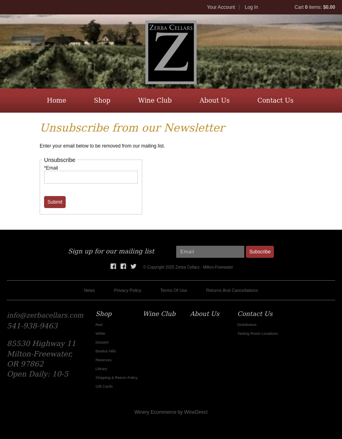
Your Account (221, 7)
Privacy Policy (127, 290)
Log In (251, 7)
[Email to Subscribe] (210, 252)
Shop (102, 100)
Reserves (103, 360)
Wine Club (155, 100)
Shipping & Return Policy (116, 377)
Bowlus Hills (105, 351)
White (100, 333)
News (89, 290)
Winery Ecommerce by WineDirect (171, 412)
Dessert (102, 342)
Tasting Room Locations (257, 333)
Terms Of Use (173, 290)
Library (101, 368)
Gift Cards (104, 386)
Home (56, 100)
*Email (51, 168)
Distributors (247, 324)
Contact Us (276, 100)
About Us (214, 100)
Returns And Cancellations (232, 290)
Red (98, 324)
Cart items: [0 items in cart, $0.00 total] (315, 7)
